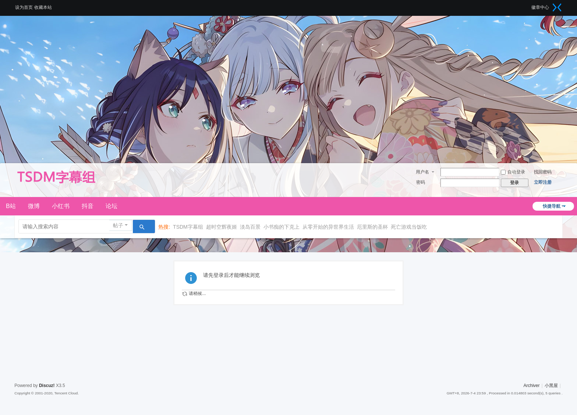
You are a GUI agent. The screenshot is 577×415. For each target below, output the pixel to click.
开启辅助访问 (529, 5)
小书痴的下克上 (281, 227)
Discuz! (47, 385)
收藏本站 (43, 7)
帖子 (118, 225)
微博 (34, 206)
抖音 (87, 206)
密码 (420, 182)
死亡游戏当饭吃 (409, 227)
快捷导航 (551, 206)
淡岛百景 (250, 227)
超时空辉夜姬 (221, 227)
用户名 (422, 172)
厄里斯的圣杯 (372, 227)
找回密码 (543, 172)
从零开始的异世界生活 (328, 227)
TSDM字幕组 (188, 227)
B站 (11, 206)
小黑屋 (551, 385)
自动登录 (513, 172)
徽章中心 (540, 7)
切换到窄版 (557, 7)
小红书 (61, 206)
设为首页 (24, 7)
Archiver (532, 385)
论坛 (111, 206)
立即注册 (543, 182)
